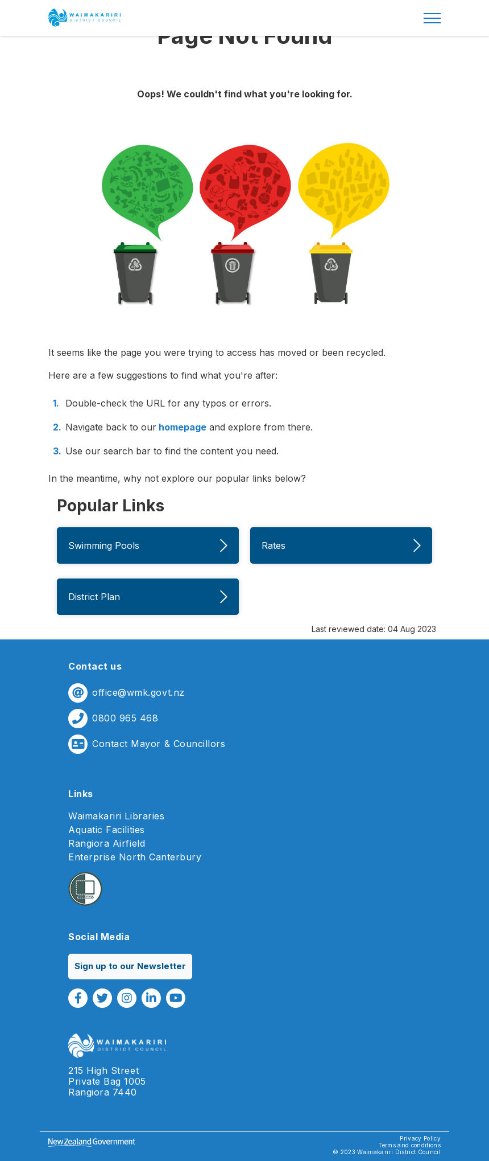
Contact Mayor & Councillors (159, 744)
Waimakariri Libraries (116, 816)
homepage (181, 427)
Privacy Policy (420, 1138)
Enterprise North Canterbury (135, 857)
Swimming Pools (147, 545)
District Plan (147, 597)
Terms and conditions (409, 1145)
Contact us (95, 666)
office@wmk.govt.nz (138, 692)
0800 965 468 (125, 718)
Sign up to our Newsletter (130, 966)
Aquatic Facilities (106, 829)
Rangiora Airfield (106, 843)
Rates (341, 545)
